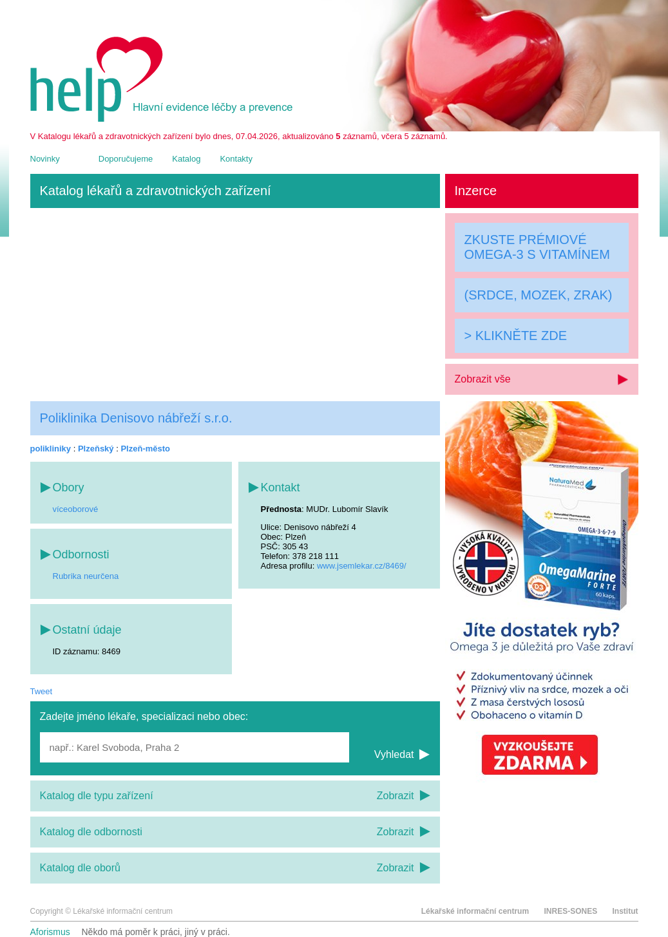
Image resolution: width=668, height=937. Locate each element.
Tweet (41, 691)
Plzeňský (96, 448)
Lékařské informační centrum (475, 911)
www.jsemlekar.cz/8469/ (361, 566)
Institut (625, 911)
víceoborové (76, 509)
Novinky (45, 159)
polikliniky (51, 448)
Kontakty (236, 159)
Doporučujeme (126, 159)
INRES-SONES (570, 911)
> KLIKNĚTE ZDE (516, 335)
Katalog (186, 159)
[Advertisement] (235, 304)
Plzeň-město (145, 448)
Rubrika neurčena (86, 576)
